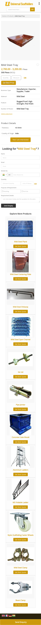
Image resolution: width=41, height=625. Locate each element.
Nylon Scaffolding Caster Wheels (20, 535)
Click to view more (6, 114)
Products (11, 16)
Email (2, 162)
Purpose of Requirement (8, 187)
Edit (25, 78)
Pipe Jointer (20, 405)
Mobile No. (4, 171)
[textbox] (16, 78)
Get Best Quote (20, 246)
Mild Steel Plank (20, 242)
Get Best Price (8, 83)
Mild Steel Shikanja (20, 307)
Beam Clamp (20, 600)
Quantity (3, 179)
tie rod (20, 372)
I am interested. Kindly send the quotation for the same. (20, 199)
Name (3, 154)
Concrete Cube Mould (20, 437)
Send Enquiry (20, 622)
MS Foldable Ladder (20, 502)
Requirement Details (7, 195)
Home (4, 16)
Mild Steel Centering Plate (20, 274)
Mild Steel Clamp (20, 568)
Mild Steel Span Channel (20, 339)
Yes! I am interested (20, 140)
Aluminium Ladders (20, 470)
